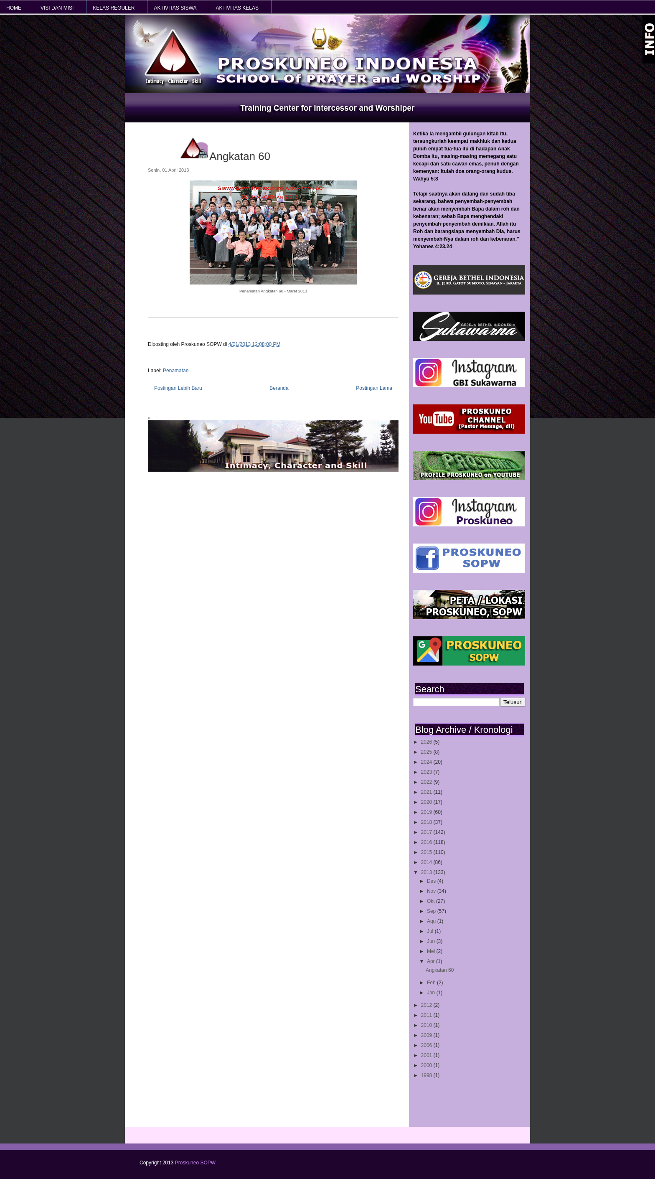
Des (432, 881)
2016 (427, 842)
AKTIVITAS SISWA (175, 8)
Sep (432, 911)
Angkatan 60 (440, 970)
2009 (427, 1035)
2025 (427, 752)
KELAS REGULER (114, 8)
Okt (431, 901)
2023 (427, 772)
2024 (427, 762)
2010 (427, 1025)
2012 (427, 1005)
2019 (427, 812)
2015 (427, 852)
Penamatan (175, 371)
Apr (431, 961)
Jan (432, 993)
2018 (427, 822)
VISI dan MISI (57, 8)
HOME (13, 8)
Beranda (278, 388)
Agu (432, 921)
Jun (432, 941)
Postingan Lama (374, 388)
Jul (431, 931)
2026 (427, 742)
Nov (432, 891)
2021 (427, 792)
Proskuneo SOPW (195, 1163)
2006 (427, 1045)
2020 (427, 802)
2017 (427, 832)
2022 (427, 782)
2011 (427, 1015)
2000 (427, 1065)
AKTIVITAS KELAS (237, 8)
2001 (427, 1055)
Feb (432, 983)
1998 (427, 1075)
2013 (427, 872)
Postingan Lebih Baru (178, 388)
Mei (432, 951)
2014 (427, 862)
